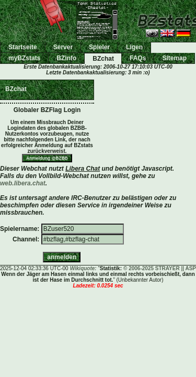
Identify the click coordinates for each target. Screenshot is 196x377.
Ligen (134, 47)
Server (63, 47)
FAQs (138, 58)
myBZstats (24, 58)
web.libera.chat (22, 183)
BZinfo (66, 58)
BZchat (103, 58)
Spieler (99, 47)
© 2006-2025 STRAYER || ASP (159, 268)
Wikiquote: (83, 268)
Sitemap (174, 58)
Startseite (22, 47)
